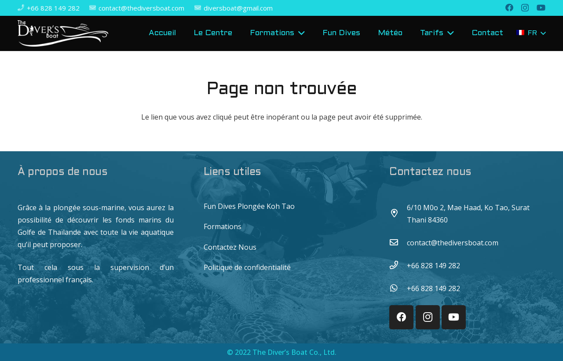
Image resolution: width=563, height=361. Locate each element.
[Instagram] (525, 8)
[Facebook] (509, 7)
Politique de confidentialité (247, 267)
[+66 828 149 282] (398, 265)
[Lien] (63, 33)
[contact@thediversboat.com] (398, 243)
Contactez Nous (230, 247)
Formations (222, 226)
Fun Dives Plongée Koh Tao (249, 206)
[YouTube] (541, 7)
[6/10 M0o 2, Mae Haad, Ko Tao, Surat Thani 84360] (398, 214)
